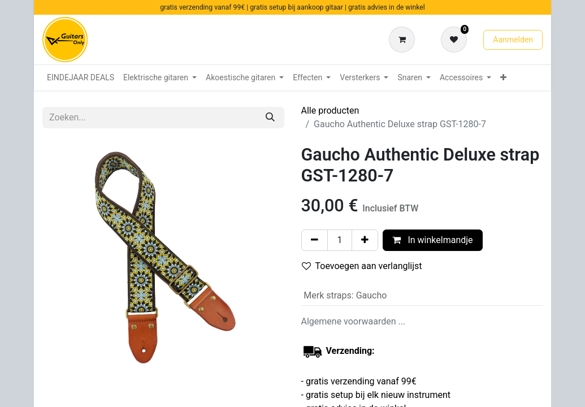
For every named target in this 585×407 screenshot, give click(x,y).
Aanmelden (513, 39)
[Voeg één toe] (365, 240)
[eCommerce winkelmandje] (404, 40)
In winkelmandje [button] (432, 240)
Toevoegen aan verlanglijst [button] (362, 266)
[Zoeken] (270, 117)
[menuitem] (80, 77)
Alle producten (330, 110)
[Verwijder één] (314, 240)
